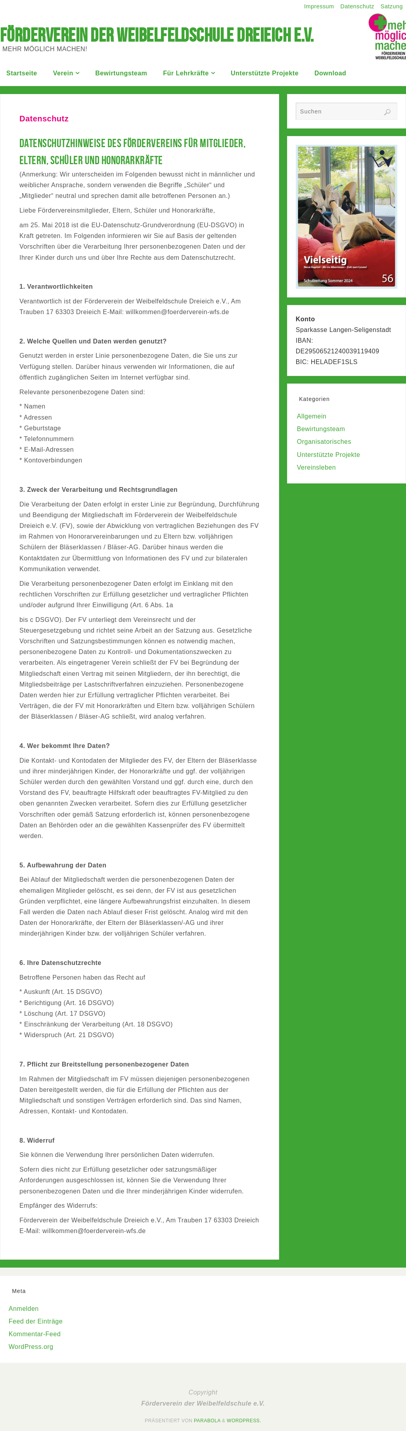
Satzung (392, 6)
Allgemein (312, 416)
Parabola (207, 1420)
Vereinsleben (316, 467)
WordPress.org (31, 1346)
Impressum (319, 6)
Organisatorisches (324, 441)
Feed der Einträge (36, 1321)
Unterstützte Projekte (328, 454)
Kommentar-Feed (35, 1334)
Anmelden (24, 1308)
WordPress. (244, 1420)
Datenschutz (357, 6)
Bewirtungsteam (321, 429)
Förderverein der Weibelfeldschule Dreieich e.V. (157, 35)
